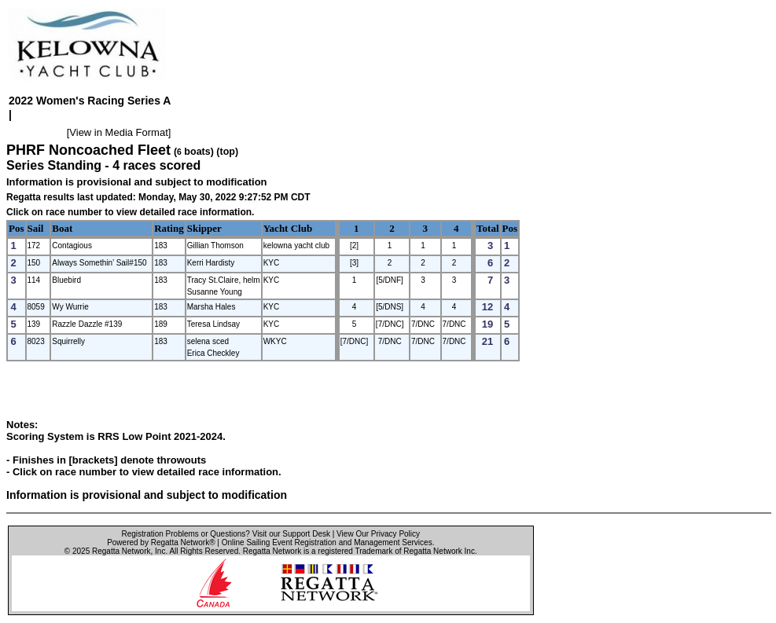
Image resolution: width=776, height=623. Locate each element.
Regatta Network (121, 551)
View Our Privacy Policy (378, 534)
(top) (227, 151)
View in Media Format (118, 132)
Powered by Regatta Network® (161, 542)
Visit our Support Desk (291, 534)
